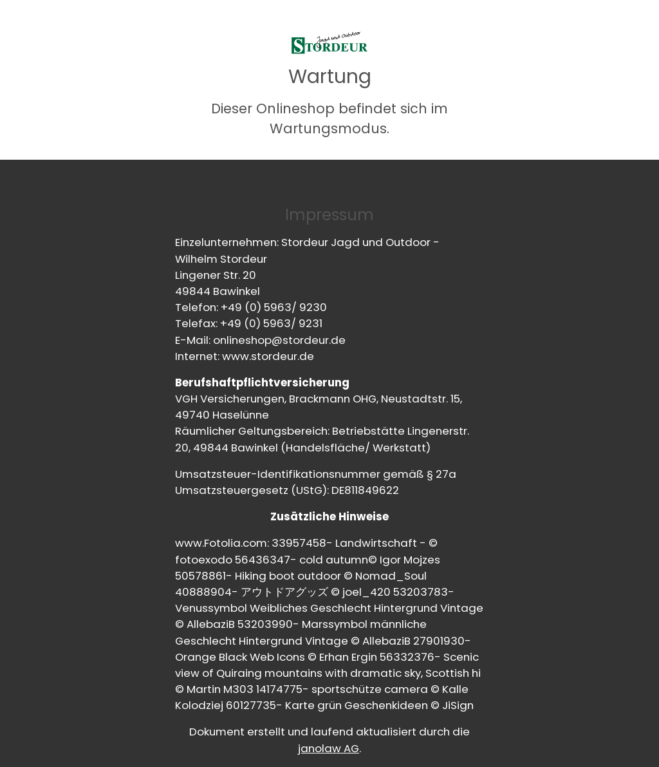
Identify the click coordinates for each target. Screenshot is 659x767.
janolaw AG (328, 748)
